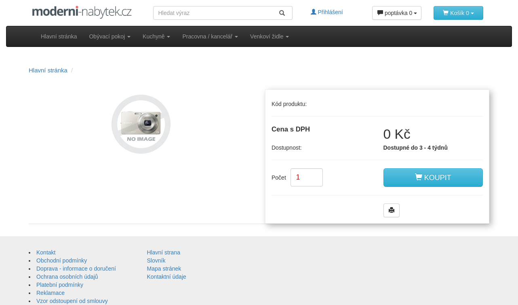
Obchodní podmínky (61, 260)
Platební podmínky (59, 285)
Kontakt (45, 252)
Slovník (156, 260)
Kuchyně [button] (156, 36)
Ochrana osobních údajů (67, 276)
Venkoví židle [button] (269, 36)
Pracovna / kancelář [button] (210, 36)
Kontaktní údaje (166, 276)
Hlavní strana (163, 252)
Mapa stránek (164, 268)
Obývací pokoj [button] (110, 36)
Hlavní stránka (59, 36)
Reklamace (50, 293)
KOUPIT (433, 177)
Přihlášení (327, 12)
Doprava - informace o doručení (76, 268)
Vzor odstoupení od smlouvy (72, 301)
